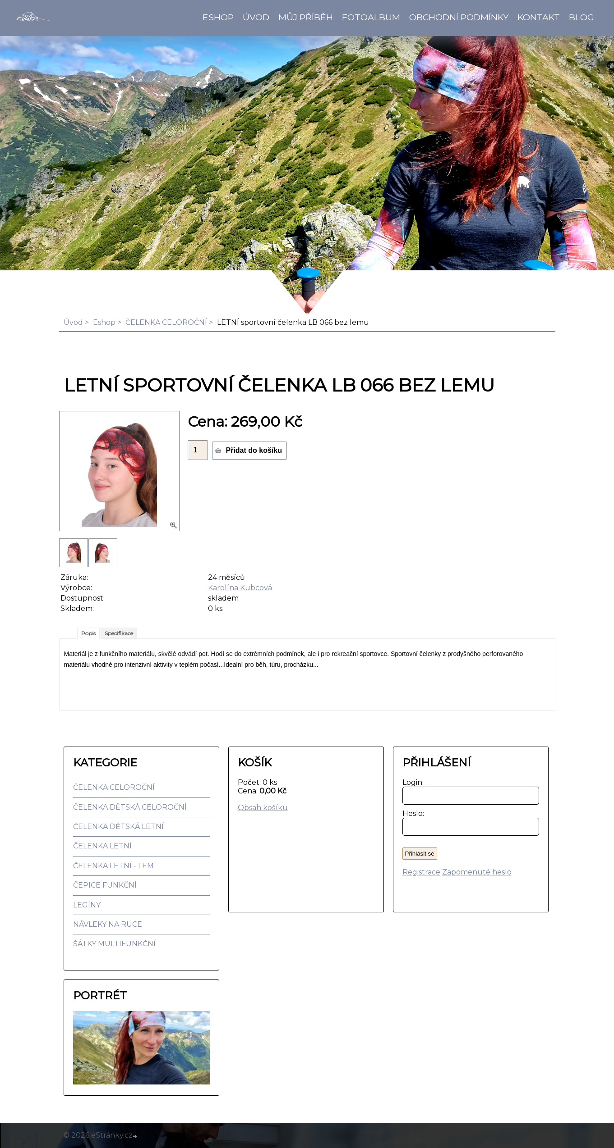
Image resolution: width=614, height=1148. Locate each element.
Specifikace (119, 633)
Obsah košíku (263, 807)
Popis (88, 633)
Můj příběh (305, 17)
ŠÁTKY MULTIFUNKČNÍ (114, 943)
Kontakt (538, 17)
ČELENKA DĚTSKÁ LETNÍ (118, 826)
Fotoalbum (371, 17)
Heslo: (411, 813)
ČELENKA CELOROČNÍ (166, 322)
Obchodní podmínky (458, 17)
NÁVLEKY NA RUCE (107, 924)
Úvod (256, 17)
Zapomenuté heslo (477, 872)
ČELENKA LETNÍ (102, 846)
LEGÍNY (87, 905)
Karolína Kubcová (240, 587)
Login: (411, 782)
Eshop (218, 17)
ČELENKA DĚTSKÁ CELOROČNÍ (130, 807)
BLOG (581, 17)
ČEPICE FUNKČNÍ (105, 885)
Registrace (421, 872)
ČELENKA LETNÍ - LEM (113, 865)
